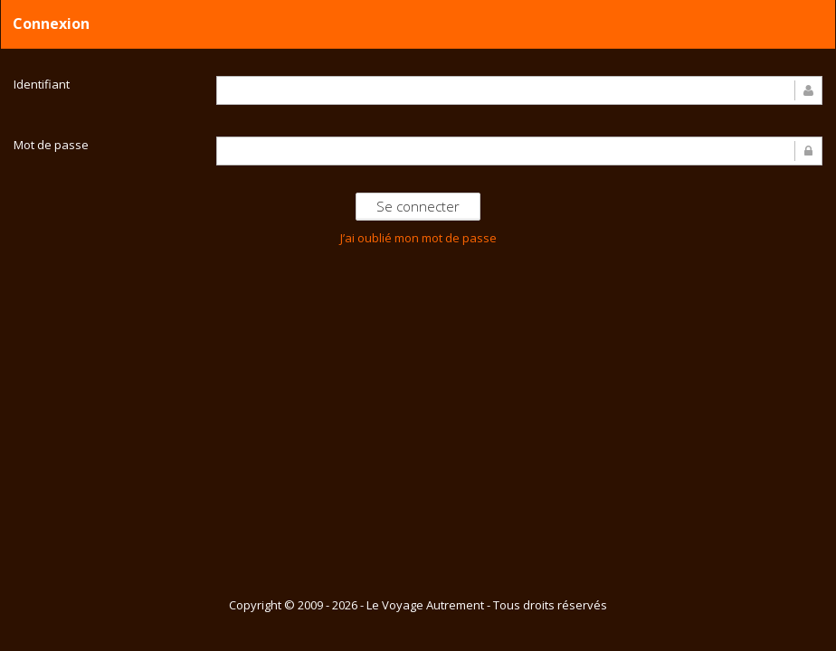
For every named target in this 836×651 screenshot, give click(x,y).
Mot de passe (51, 145)
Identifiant (42, 84)
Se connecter (418, 206)
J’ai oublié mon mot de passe (418, 238)
